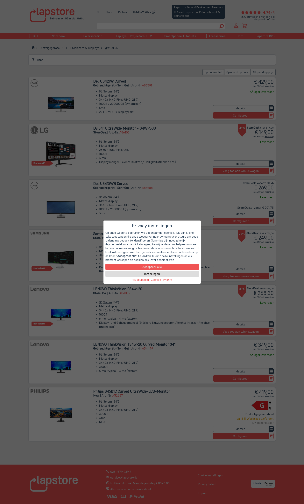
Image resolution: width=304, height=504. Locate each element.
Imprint (168, 280)
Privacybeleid (140, 280)
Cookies (156, 280)
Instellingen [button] (152, 274)
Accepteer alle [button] (152, 267)
